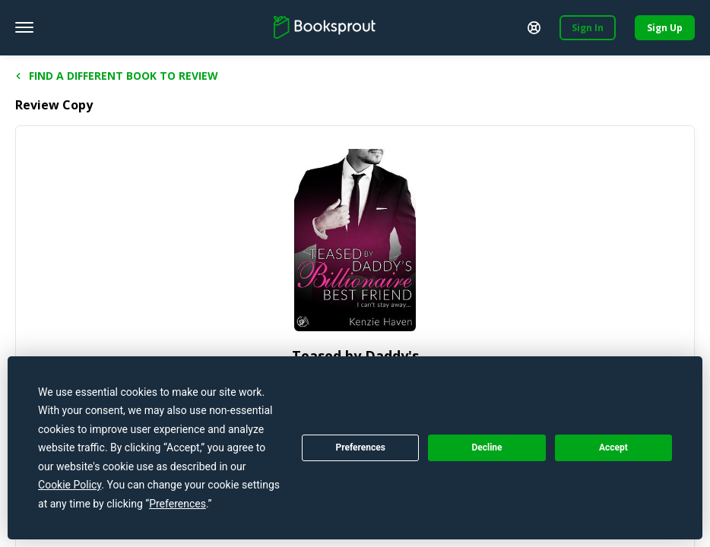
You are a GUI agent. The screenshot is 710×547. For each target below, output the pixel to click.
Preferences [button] (177, 504)
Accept (613, 447)
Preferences (360, 447)
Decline (486, 447)
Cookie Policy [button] (69, 485)
